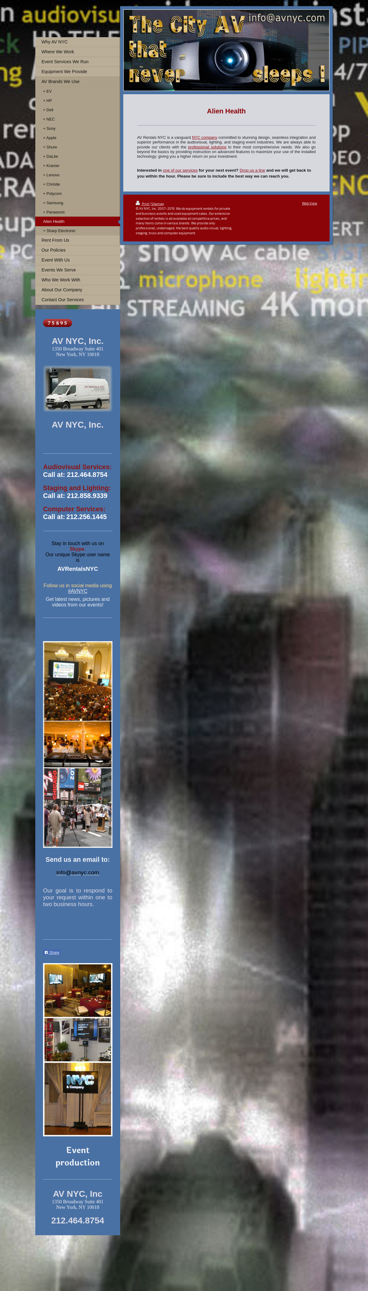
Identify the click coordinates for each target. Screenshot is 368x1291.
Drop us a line (252, 170)
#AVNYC (77, 591)
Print (143, 204)
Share (51, 952)
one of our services (180, 170)
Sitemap (157, 204)
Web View (309, 203)
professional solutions (207, 147)
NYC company (204, 137)
